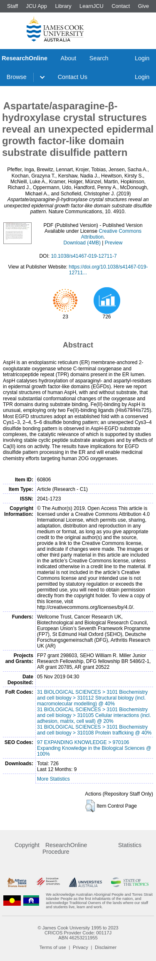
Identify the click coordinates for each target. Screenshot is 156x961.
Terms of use (53, 947)
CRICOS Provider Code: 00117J (78, 932)
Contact (120, 6)
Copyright (27, 845)
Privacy (80, 947)
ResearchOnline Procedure (64, 848)
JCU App (36, 6)
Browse (17, 77)
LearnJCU (91, 6)
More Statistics (53, 779)
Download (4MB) (82, 243)
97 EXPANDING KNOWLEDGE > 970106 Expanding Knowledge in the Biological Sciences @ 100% (94, 748)
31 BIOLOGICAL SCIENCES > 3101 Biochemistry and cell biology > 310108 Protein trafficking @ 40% (94, 730)
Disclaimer (105, 947)
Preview (114, 243)
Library (63, 6)
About (69, 58)
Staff (12, 6)
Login (142, 58)
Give (143, 6)
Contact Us (72, 77)
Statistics (129, 845)
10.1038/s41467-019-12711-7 (83, 256)
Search (99, 58)
